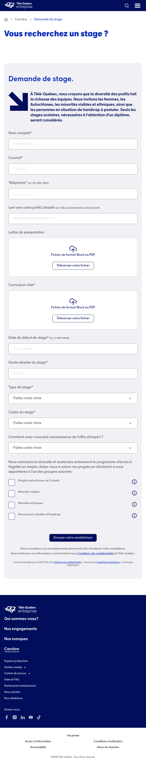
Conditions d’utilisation (109, 562)
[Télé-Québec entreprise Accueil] (18, 5)
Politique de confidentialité (69, 562)
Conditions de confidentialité (95, 553)
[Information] (134, 482)
